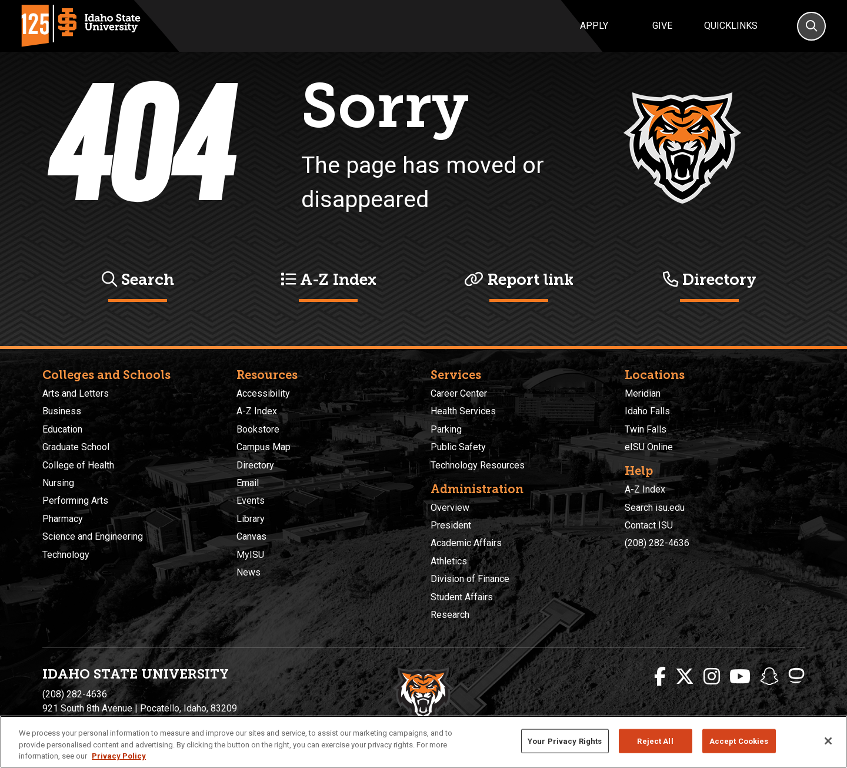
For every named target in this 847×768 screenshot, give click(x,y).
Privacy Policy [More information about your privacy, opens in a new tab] (119, 756)
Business (61, 411)
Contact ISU (649, 525)
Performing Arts (75, 500)
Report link (518, 279)
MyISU (250, 554)
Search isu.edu (655, 507)
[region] (423, 742)
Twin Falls (645, 429)
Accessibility (263, 393)
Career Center (459, 393)
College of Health (78, 465)
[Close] (828, 741)
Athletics (449, 561)
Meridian (643, 393)
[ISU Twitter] (684, 677)
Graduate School (75, 447)
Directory (709, 279)
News (248, 572)
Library (250, 518)
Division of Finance (470, 578)
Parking (446, 429)
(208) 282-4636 (657, 542)
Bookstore (257, 429)
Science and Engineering (92, 536)
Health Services (463, 411)
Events (250, 500)
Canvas (251, 536)
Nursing (58, 482)
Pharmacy (62, 518)
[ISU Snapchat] (769, 677)
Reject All (655, 740)
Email (247, 482)
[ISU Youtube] (740, 677)
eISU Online (649, 447)
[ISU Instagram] (711, 677)
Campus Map (263, 447)
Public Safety (458, 447)
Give (662, 25)
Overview (450, 507)
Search (138, 279)
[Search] (811, 26)
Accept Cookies (739, 740)
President (451, 525)
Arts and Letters (75, 393)
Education (62, 429)
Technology (65, 554)
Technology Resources (478, 465)
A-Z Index (328, 279)
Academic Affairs (466, 542)
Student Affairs (462, 597)
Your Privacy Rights (565, 740)
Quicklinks (731, 25)
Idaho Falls (647, 411)
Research (450, 614)
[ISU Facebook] (660, 677)
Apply (594, 25)
